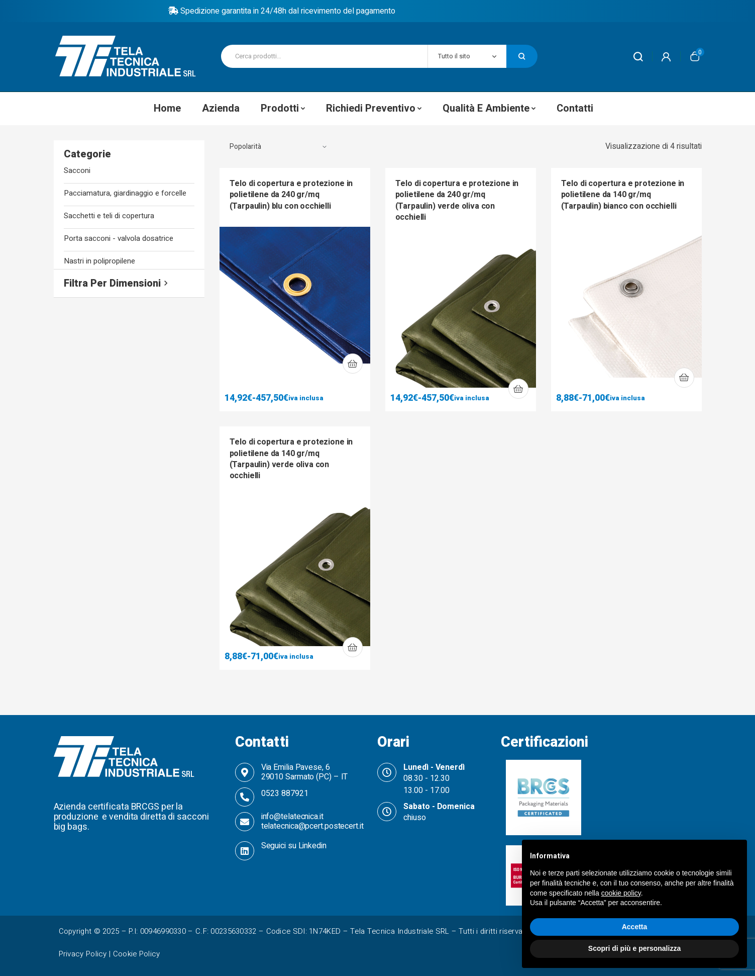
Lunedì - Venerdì (433, 767)
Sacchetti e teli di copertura (109, 216)
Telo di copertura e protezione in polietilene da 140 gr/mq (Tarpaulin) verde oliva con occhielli (291, 459)
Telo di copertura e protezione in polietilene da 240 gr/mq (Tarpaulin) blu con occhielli (291, 195)
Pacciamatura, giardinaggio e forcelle (125, 193)
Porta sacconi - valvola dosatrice (118, 238)
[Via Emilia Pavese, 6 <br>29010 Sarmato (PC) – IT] (244, 772)
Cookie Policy (136, 953)
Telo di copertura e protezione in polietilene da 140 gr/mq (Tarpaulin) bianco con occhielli (623, 195)
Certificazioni (544, 742)
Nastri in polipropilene (99, 261)
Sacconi (77, 170)
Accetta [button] (635, 927)
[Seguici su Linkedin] (244, 850)
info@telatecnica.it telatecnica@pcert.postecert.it (312, 821)
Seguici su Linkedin (294, 846)
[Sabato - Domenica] (386, 811)
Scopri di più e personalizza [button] (634, 948)
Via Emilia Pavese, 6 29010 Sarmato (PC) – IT (304, 772)
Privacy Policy (83, 953)
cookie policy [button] (621, 893)
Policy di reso (377, 11)
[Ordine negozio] (278, 146)
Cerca (521, 56)
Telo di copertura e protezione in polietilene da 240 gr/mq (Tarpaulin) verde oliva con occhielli (457, 200)
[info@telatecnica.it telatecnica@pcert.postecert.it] (244, 821)
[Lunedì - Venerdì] (386, 772)
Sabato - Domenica (438, 807)
